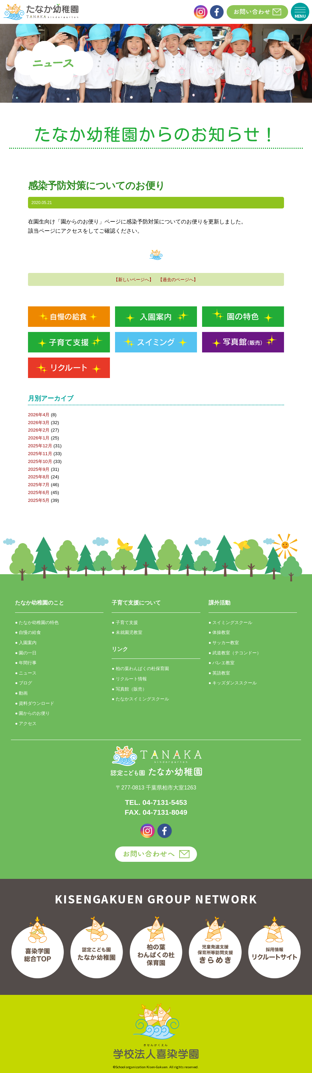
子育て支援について (136, 603)
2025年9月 (38, 469)
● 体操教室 (219, 632)
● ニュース (26, 673)
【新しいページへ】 (134, 279)
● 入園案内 (26, 642)
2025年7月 (38, 484)
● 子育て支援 (125, 622)
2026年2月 (38, 430)
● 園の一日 (26, 652)
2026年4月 (38, 414)
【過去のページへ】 (178, 279)
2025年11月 (40, 453)
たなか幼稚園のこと (39, 603)
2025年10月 (40, 461)
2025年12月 (40, 445)
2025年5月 (38, 500)
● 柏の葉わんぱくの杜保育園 (140, 668)
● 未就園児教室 (127, 632)
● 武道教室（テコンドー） (235, 652)
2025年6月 (38, 492)
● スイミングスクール (230, 622)
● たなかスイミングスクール (140, 698)
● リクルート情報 (129, 678)
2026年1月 (38, 437)
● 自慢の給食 (28, 632)
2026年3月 (38, 422)
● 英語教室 (219, 673)
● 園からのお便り (32, 713)
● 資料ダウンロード (34, 703)
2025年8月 (38, 476)
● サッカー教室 (224, 642)
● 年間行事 (26, 662)
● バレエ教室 (222, 662)
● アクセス (26, 723)
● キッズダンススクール (233, 682)
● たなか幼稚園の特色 (37, 622)
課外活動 (219, 603)
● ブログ (23, 682)
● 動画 (21, 693)
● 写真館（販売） (129, 689)
